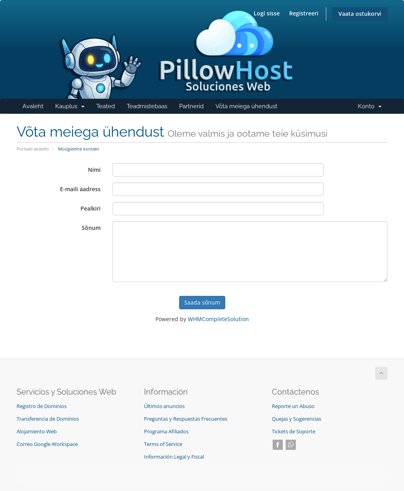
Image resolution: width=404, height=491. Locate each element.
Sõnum (91, 227)
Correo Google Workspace (47, 444)
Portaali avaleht (33, 149)
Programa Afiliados (166, 431)
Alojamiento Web (37, 431)
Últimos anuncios (164, 406)
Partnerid (191, 106)
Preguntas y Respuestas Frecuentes (185, 419)
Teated (105, 106)
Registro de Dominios (42, 406)
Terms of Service (163, 444)
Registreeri (303, 13)
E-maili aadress (80, 189)
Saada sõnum (202, 302)
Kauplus (72, 108)
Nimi (94, 169)
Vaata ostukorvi (360, 13)
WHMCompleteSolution (218, 319)
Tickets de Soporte (293, 431)
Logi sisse (267, 13)
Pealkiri (90, 208)
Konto (372, 108)
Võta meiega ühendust (246, 106)
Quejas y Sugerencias (296, 419)
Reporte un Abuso (293, 406)
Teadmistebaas (147, 106)
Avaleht (32, 106)
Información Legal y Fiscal (174, 456)
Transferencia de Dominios (48, 419)
